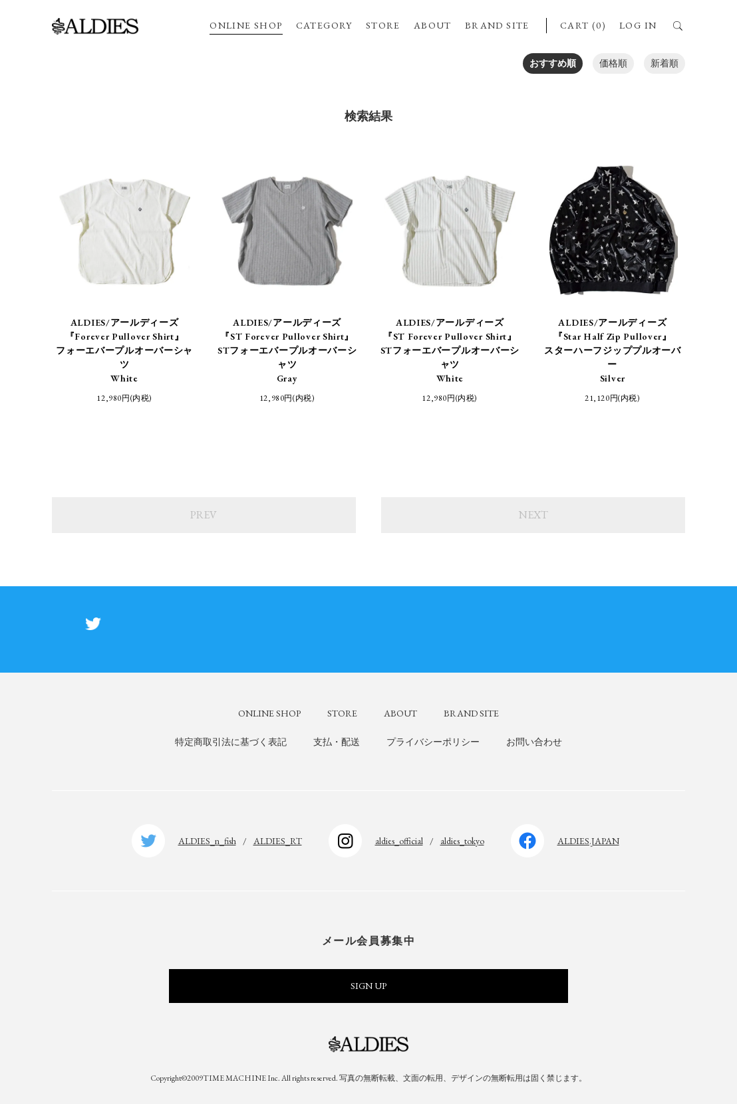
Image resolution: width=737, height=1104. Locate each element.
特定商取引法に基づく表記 (231, 741)
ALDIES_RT (277, 841)
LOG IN (638, 25)
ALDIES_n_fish (207, 841)
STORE (383, 25)
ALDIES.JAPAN (588, 841)
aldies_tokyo (462, 841)
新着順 (664, 63)
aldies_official (399, 841)
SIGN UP (368, 986)
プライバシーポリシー (433, 741)
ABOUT (433, 25)
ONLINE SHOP (246, 25)
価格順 (613, 63)
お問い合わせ (534, 741)
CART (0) (583, 25)
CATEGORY (324, 25)
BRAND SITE (497, 25)
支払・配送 (336, 741)
